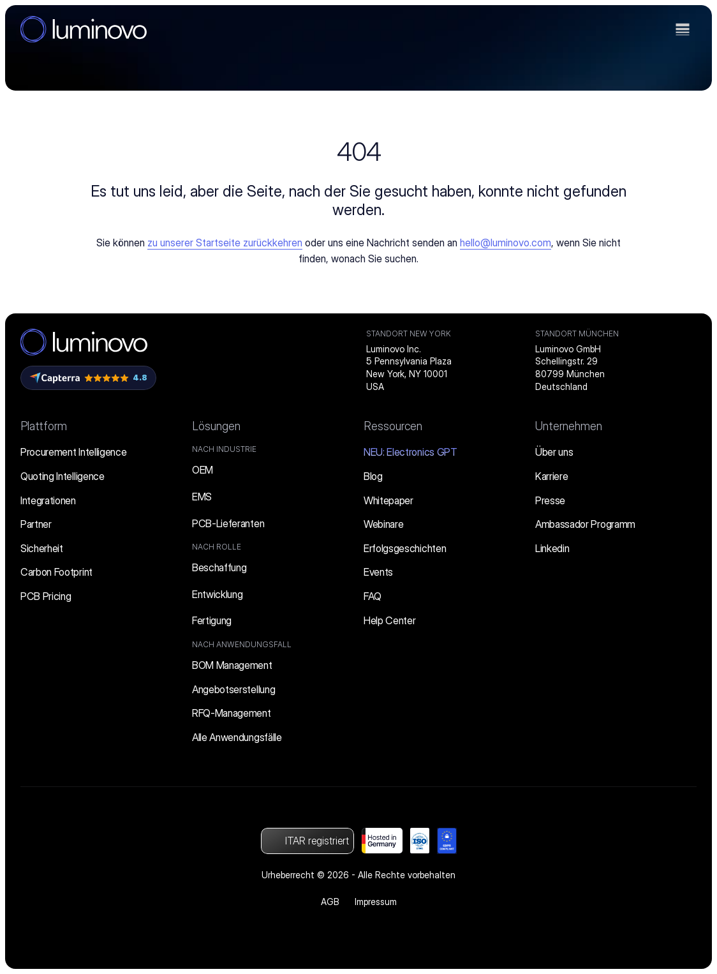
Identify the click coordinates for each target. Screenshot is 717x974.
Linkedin (552, 548)
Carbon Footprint (56, 572)
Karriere (551, 476)
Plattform (43, 426)
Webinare (383, 524)
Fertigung (212, 620)
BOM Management (232, 665)
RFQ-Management (231, 713)
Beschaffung (219, 567)
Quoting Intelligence (62, 476)
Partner (36, 524)
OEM (202, 469)
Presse (550, 500)
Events (378, 572)
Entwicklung (217, 594)
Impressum (376, 901)
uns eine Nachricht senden (386, 242)
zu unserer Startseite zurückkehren (224, 242)
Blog (373, 476)
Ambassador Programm (585, 524)
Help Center (389, 620)
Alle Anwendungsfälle (237, 737)
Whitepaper (388, 500)
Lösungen (216, 426)
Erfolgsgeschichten (405, 548)
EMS (202, 496)
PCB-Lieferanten (228, 523)
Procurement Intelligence (73, 452)
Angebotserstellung (233, 689)
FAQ (372, 596)
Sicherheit (41, 548)
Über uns (554, 452)
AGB (330, 901)
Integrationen (48, 500)
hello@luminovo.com (505, 242)
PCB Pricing (45, 596)
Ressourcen (393, 426)
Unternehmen (568, 426)
